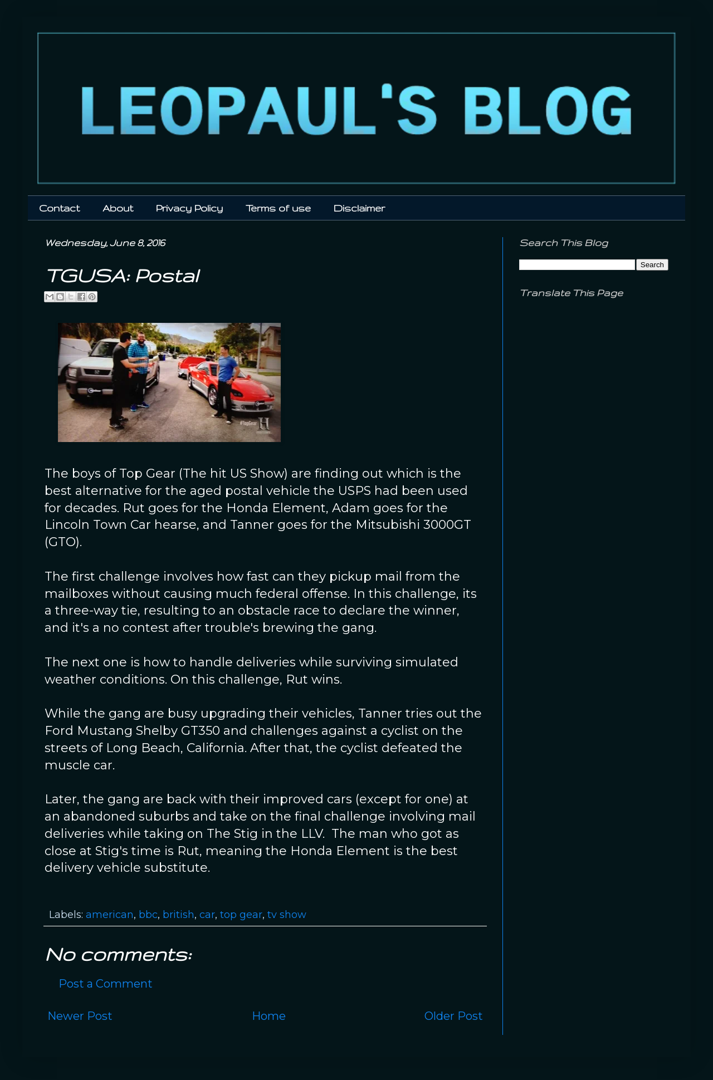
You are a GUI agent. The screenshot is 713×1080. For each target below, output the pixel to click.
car (207, 915)
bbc (148, 915)
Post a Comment (105, 983)
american (110, 915)
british (178, 915)
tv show (286, 915)
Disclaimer (359, 208)
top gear (241, 915)
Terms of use (278, 208)
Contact (59, 208)
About (117, 208)
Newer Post (80, 1016)
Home (269, 1016)
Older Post (453, 1016)
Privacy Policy (189, 208)
